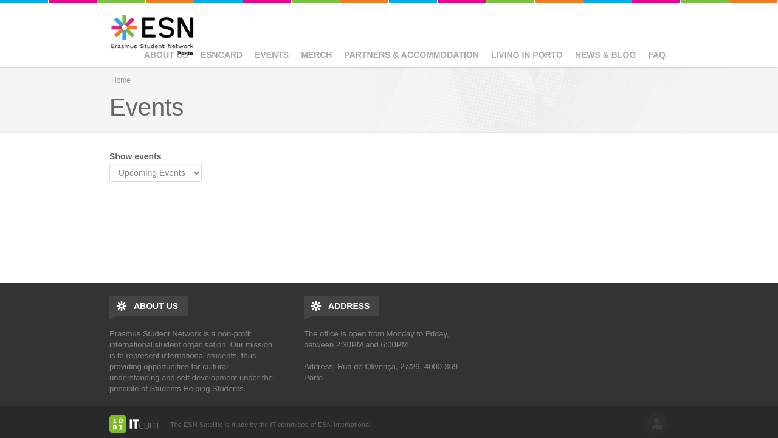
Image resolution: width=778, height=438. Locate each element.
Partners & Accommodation (411, 55)
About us (166, 55)
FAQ (657, 55)
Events (272, 55)
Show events (135, 156)
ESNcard (222, 55)
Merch (316, 55)
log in (657, 423)
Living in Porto (527, 55)
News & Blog (605, 55)
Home (121, 80)
